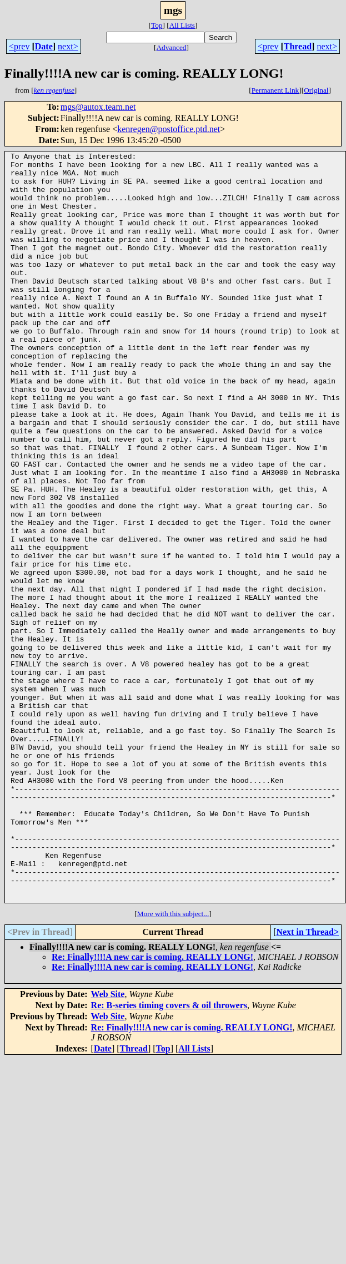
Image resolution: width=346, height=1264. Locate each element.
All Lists (182, 25)
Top (157, 25)
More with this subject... (173, 1063)
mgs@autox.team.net (98, 107)
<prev (19, 46)
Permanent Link (275, 90)
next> (68, 46)
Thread (298, 46)
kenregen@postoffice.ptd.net (168, 129)
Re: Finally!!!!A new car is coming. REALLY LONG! (152, 1106)
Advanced (171, 47)
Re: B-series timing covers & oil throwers (169, 1155)
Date (44, 46)
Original (316, 90)
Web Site (108, 1144)
